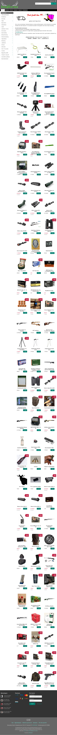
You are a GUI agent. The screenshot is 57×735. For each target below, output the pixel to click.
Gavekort (15, 10)
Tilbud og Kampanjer (5, 14)
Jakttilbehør (4, 42)
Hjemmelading (4, 32)
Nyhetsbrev (35, 722)
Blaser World (4, 22)
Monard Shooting (5, 34)
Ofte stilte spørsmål (42, 722)
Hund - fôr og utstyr (5, 48)
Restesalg (3, 18)
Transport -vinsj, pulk (5, 54)
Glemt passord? (39, 703)
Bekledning (3, 40)
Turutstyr (3, 50)
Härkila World (4, 24)
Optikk (3, 26)
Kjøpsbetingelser (18, 722)
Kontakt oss (25, 10)
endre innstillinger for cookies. (33, 730)
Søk (53, 3)
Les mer (25, 730)
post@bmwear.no (19, 32)
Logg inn (20, 10)
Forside (3, 10)
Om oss (11, 10)
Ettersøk (3, 44)
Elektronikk (3, 46)
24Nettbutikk (30, 732)
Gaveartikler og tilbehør (6, 56)
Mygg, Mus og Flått (5, 52)
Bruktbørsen (4, 16)
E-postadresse (31, 694)
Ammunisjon (4, 30)
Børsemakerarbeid (5, 58)
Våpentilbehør (4, 38)
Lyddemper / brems (5, 28)
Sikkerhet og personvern (27, 722)
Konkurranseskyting (5, 36)
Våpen (3, 20)
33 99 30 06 (34, 725)
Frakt (12, 722)
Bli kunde (7, 10)
